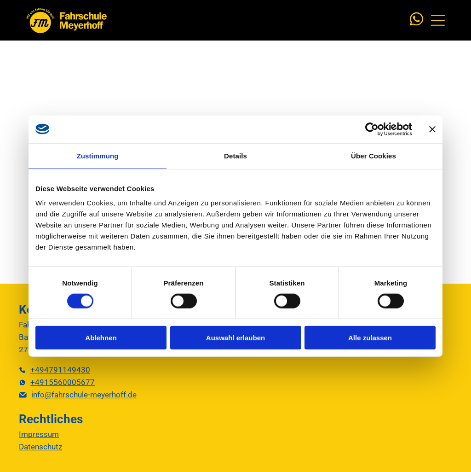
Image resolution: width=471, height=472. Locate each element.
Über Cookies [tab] (373, 155)
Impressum (39, 434)
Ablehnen (100, 338)
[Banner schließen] (432, 129)
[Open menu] (438, 20)
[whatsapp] (416, 20)
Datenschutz (40, 446)
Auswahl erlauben (235, 338)
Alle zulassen (370, 338)
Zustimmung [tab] (98, 155)
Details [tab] (235, 155)
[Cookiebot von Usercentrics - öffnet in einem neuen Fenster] (372, 129)
